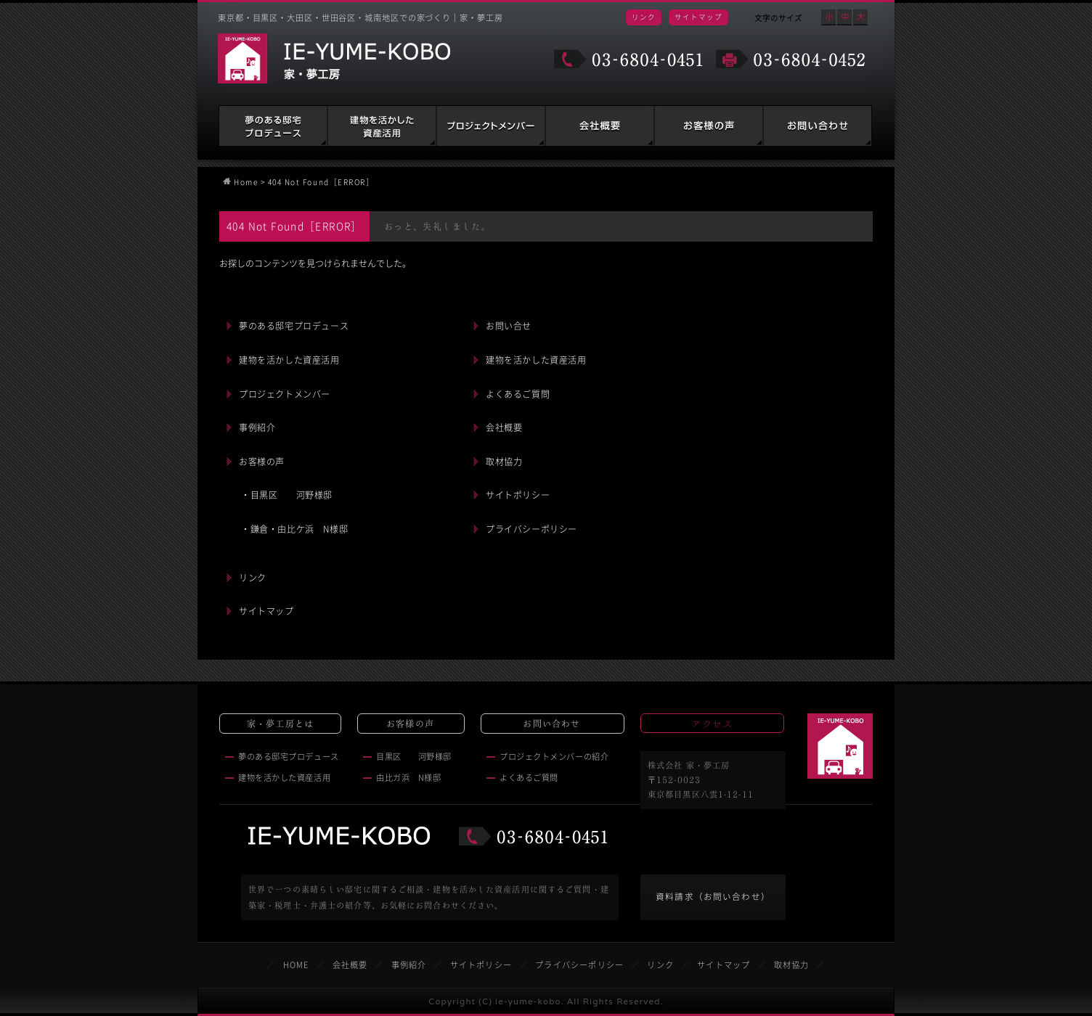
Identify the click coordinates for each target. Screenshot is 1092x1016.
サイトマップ (698, 17)
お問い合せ (508, 325)
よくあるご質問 (518, 394)
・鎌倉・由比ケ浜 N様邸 (294, 529)
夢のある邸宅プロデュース (273, 126)
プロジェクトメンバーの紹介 (554, 756)
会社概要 (599, 126)
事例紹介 (257, 427)
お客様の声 (708, 126)
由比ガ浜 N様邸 (408, 777)
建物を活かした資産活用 (381, 126)
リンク (644, 17)
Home (246, 181)
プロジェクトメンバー (284, 394)
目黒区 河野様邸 (414, 756)
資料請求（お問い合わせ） (713, 896)
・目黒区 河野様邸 (287, 494)
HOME (296, 965)
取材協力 (504, 461)
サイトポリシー (518, 494)
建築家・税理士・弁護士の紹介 (490, 126)
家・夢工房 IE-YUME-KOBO (334, 58)
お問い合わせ (817, 126)
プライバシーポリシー (531, 529)
